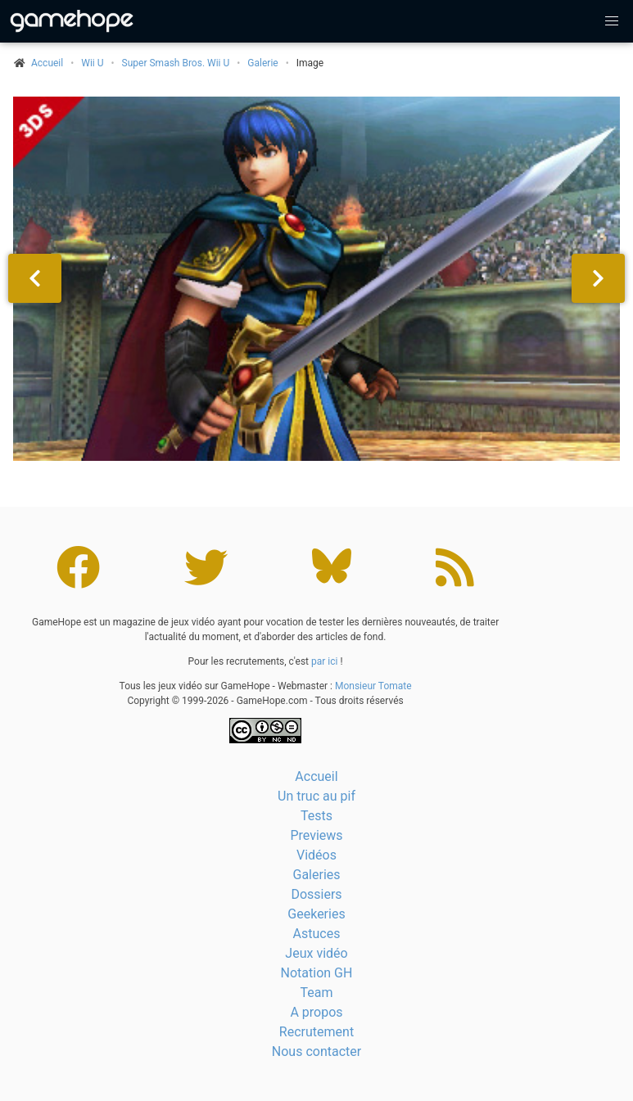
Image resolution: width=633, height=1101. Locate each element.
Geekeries (316, 914)
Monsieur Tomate (373, 686)
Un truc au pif (316, 796)
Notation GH (317, 973)
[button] (611, 21)
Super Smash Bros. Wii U (176, 63)
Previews (316, 835)
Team (317, 992)
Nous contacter (316, 1051)
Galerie (262, 63)
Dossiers (316, 894)
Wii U (92, 63)
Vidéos (316, 855)
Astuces (317, 933)
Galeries (316, 874)
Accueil (316, 776)
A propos (316, 1012)
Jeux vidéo (316, 953)
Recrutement (316, 1032)
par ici (324, 661)
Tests (316, 815)
